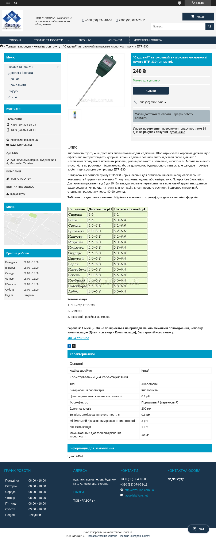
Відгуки (13, 91)
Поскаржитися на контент (102, 536)
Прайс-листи (17, 85)
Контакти (115, 40)
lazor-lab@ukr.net (21, 144)
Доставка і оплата (148, 40)
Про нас (85, 40)
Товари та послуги (48, 40)
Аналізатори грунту (47, 46)
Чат (198, 529)
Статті (12, 97)
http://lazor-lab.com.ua (24, 139)
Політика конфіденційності (134, 536)
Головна (15, 40)
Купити (151, 90)
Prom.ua (127, 532)
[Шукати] (209, 26)
